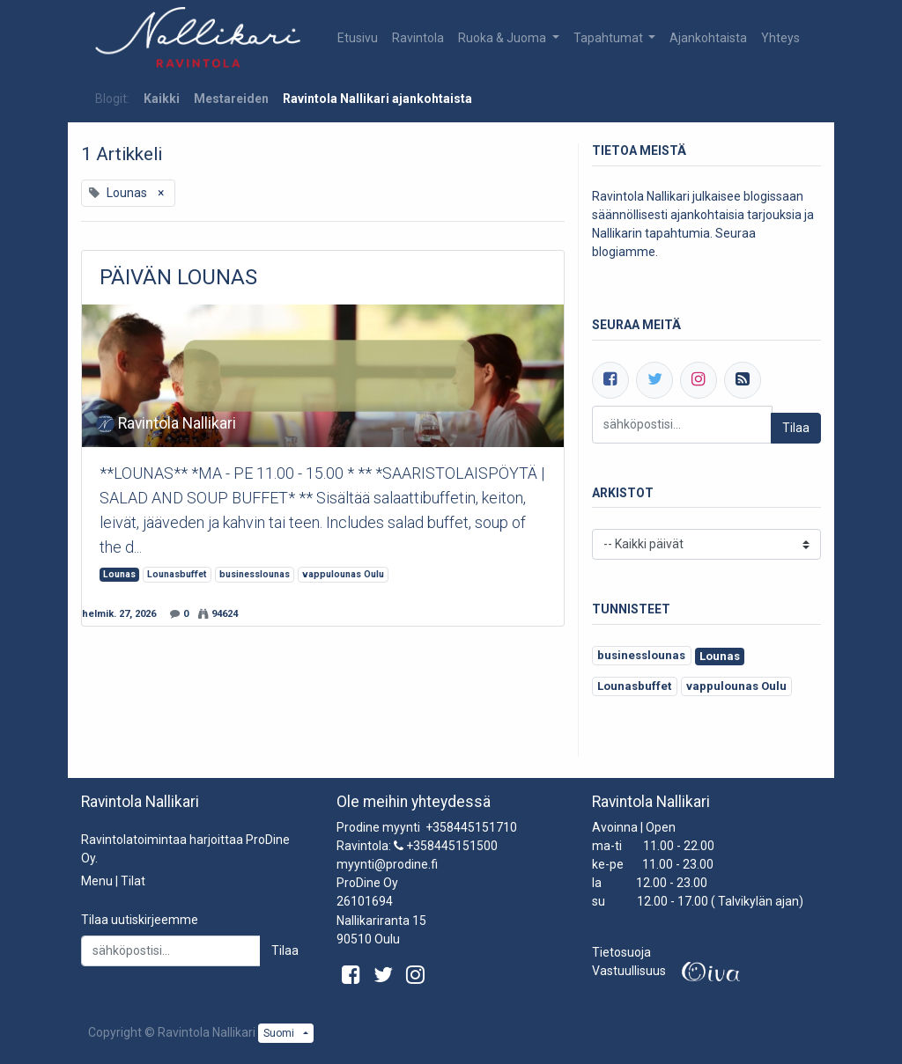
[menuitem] (357, 38)
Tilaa (796, 428)
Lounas (119, 574)
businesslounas (254, 574)
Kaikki (162, 99)
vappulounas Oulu (343, 574)
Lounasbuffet (176, 574)
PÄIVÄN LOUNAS (178, 277)
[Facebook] (610, 380)
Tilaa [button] (285, 950)
